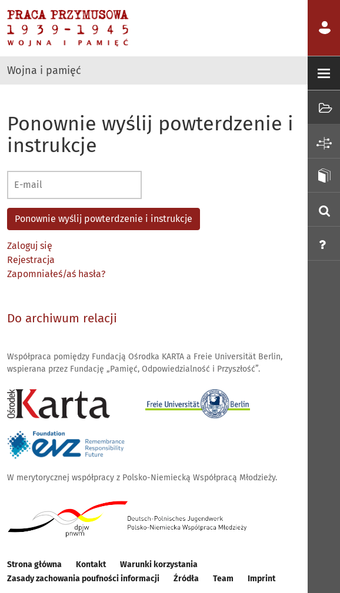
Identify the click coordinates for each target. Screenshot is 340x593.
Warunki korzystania (159, 565)
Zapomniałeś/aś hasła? (56, 273)
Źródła (186, 579)
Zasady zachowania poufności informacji (83, 579)
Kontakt (91, 565)
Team (223, 579)
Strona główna (34, 565)
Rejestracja (31, 259)
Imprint (261, 579)
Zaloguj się (29, 245)
